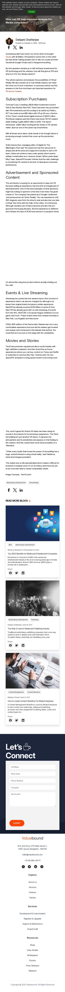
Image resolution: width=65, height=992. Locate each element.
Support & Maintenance (32, 924)
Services (32, 887)
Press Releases (32, 965)
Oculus (8, 57)
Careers (32, 897)
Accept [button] (31, 12)
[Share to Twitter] (17, 573)
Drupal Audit (32, 929)
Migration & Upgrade (32, 918)
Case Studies (32, 950)
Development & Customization (33, 913)
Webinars (33, 971)
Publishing (34, 620)
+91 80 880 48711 (32, 860)
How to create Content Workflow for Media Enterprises (31, 701)
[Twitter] (29, 866)
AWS (10, 545)
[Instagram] (41, 866)
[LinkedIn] (35, 866)
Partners (32, 892)
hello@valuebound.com (32, 854)
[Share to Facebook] (8, 47)
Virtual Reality (34, 483)
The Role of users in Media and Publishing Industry (29, 628)
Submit (17, 823)
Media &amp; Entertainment (16, 483)
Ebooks (32, 960)
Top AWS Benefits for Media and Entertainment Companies (32, 553)
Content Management (16, 692)
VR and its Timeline (14, 91)
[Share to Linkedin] (21, 47)
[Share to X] (15, 47)
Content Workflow (33, 692)
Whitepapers (32, 955)
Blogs (32, 945)
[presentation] (28, 813)
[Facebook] (23, 866)
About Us (32, 882)
